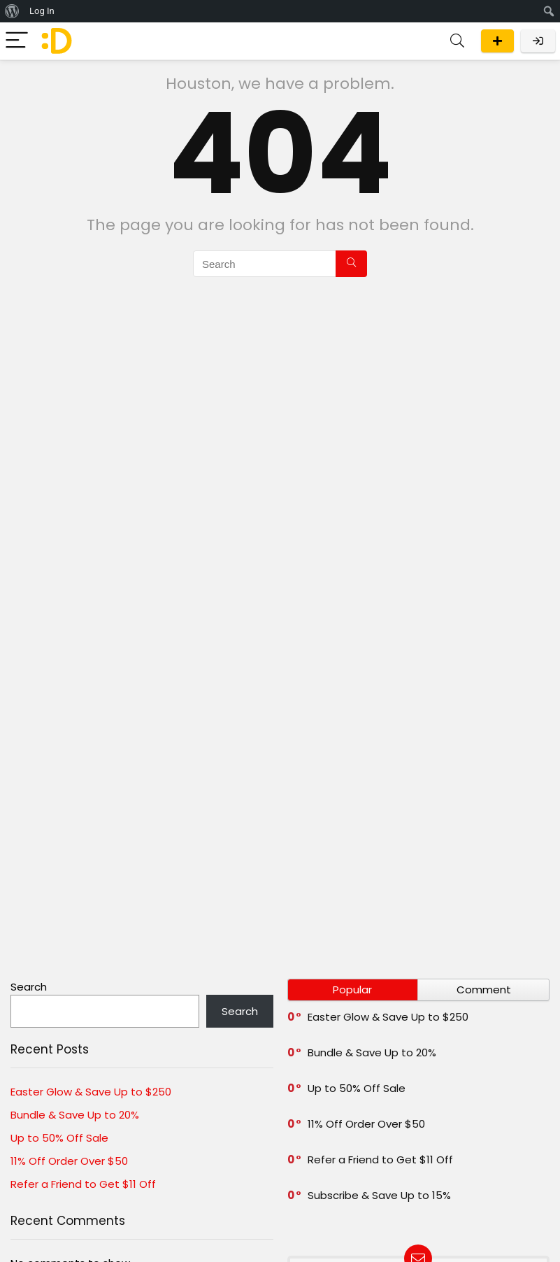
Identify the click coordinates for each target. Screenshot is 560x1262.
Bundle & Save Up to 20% (74, 1114)
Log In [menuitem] (42, 11)
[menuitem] (12, 11)
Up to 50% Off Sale (59, 1137)
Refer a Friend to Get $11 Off (83, 1184)
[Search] (457, 40)
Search (28, 986)
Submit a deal (497, 41)
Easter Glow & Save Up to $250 (90, 1091)
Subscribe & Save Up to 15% (379, 1195)
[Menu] (17, 40)
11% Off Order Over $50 (69, 1161)
